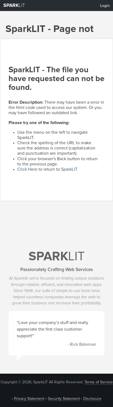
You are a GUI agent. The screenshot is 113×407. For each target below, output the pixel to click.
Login (105, 6)
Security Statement (64, 399)
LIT (14, 5)
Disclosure (92, 399)
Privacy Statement (29, 399)
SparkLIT (69, 169)
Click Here (27, 169)
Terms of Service (98, 382)
